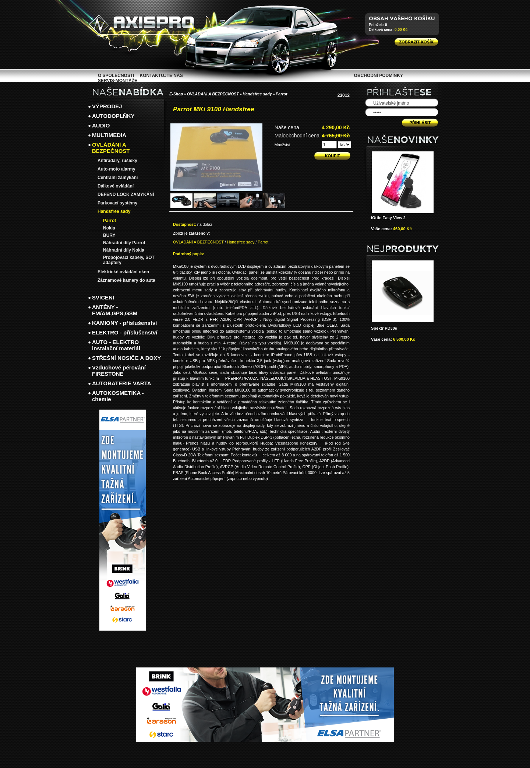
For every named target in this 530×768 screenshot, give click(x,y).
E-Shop (176, 94)
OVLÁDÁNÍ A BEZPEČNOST (213, 94)
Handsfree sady (257, 94)
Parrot (281, 94)
